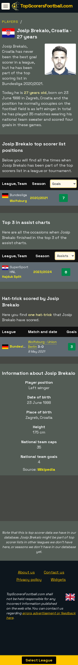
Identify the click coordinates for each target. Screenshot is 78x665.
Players (10, 22)
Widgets (58, 584)
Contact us (54, 576)
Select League (39, 660)
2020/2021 (39, 198)
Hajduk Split (11, 276)
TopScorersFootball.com (46, 5)
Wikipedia (46, 469)
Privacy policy (29, 584)
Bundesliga (19, 346)
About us (26, 576)
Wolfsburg (18, 201)
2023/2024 (42, 272)
